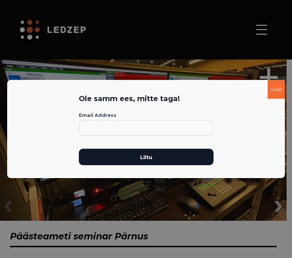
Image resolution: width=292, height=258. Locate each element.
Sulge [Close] (276, 89)
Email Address (97, 115)
